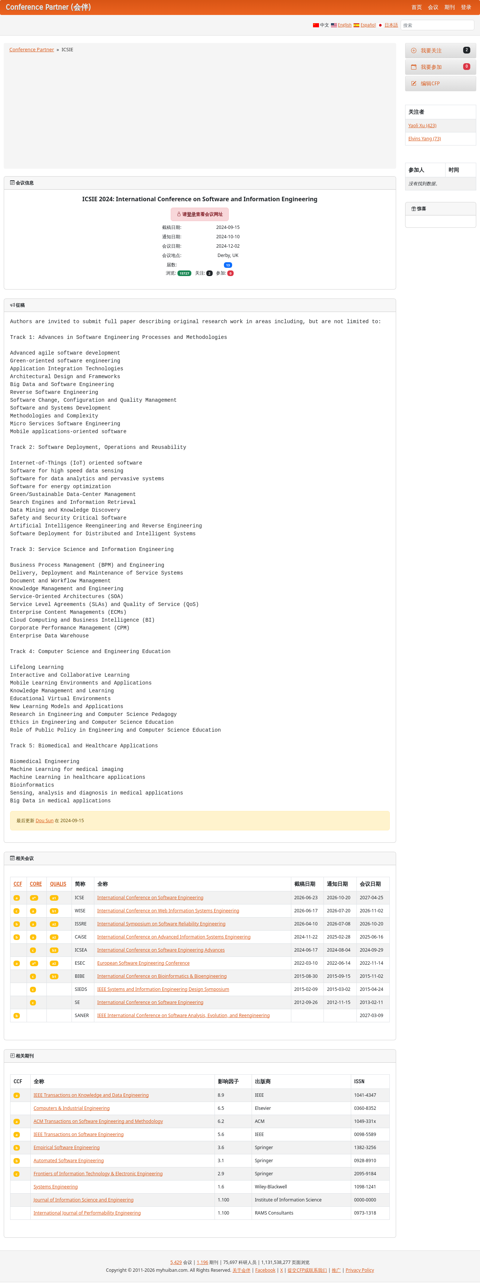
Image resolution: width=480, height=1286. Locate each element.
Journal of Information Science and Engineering (84, 1200)
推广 (336, 1270)
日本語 (391, 25)
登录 (466, 7)
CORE (36, 884)
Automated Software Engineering (69, 1160)
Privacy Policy (360, 1270)
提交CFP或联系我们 (307, 1270)
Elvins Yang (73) (424, 138)
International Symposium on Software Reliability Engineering (161, 924)
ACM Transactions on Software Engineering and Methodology (98, 1121)
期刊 (449, 7)
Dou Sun (45, 820)
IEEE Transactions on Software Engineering (79, 1134)
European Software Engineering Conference (143, 963)
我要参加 (440, 66)
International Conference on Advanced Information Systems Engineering (174, 937)
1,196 (203, 1262)
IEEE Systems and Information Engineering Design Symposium (163, 989)
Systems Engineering (56, 1187)
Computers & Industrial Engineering (72, 1108)
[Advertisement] (200, 109)
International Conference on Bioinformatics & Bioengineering (162, 976)
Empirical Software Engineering (67, 1147)
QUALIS (58, 884)
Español (368, 25)
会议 (433, 7)
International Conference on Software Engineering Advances (161, 950)
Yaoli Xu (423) (422, 125)
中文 (324, 25)
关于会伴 (241, 1270)
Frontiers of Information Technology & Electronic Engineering (98, 1173)
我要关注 (440, 50)
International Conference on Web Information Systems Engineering (168, 910)
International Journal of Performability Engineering (87, 1213)
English (345, 25)
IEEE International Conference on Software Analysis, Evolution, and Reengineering (183, 1015)
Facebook (265, 1270)
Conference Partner (31, 49)
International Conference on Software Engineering (150, 897)
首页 (416, 7)
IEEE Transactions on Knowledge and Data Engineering (91, 1095)
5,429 (176, 1262)
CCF (17, 884)
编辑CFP (425, 83)
